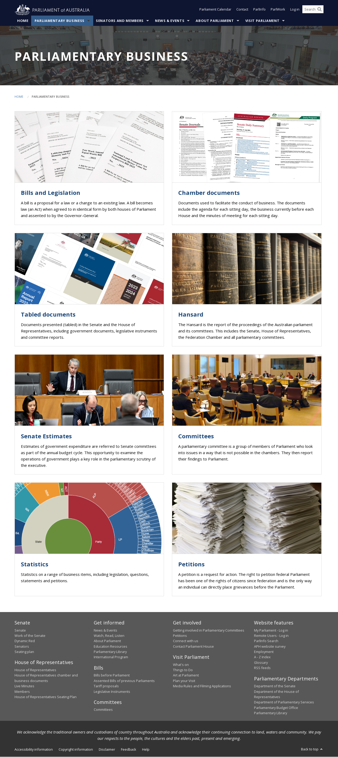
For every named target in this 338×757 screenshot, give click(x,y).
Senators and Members (120, 20)
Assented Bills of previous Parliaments (124, 680)
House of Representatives (35, 670)
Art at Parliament (186, 675)
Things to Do (183, 670)
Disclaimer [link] (107, 749)
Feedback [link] (128, 749)
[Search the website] (312, 10)
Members (22, 691)
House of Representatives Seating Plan (46, 697)
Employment (264, 652)
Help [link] (145, 749)
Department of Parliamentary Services (284, 702)
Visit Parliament (262, 20)
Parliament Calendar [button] (215, 10)
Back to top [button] (312, 749)
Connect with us (185, 641)
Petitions (180, 635)
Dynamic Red (25, 641)
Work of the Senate (30, 635)
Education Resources (110, 646)
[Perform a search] (319, 10)
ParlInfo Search (266, 641)
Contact (242, 10)
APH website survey (269, 646)
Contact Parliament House (193, 646)
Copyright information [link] (76, 749)
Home (23, 20)
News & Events (169, 20)
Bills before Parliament (112, 675)
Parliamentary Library (110, 652)
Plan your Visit (184, 680)
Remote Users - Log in (271, 635)
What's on (181, 664)
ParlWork (278, 10)
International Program (111, 657)
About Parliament (215, 20)
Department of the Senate (274, 686)
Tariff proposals (106, 686)
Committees (103, 709)
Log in (294, 10)
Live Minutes (24, 686)
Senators (22, 646)
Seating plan (24, 652)
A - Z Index (262, 657)
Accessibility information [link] (34, 749)
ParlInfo (259, 10)
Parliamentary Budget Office (276, 707)
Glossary (261, 662)
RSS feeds (262, 668)
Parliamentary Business (59, 20)
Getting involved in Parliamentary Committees (208, 630)
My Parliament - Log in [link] (271, 630)
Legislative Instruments (112, 691)
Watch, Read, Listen (109, 635)
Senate (20, 630)
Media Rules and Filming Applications (202, 686)
